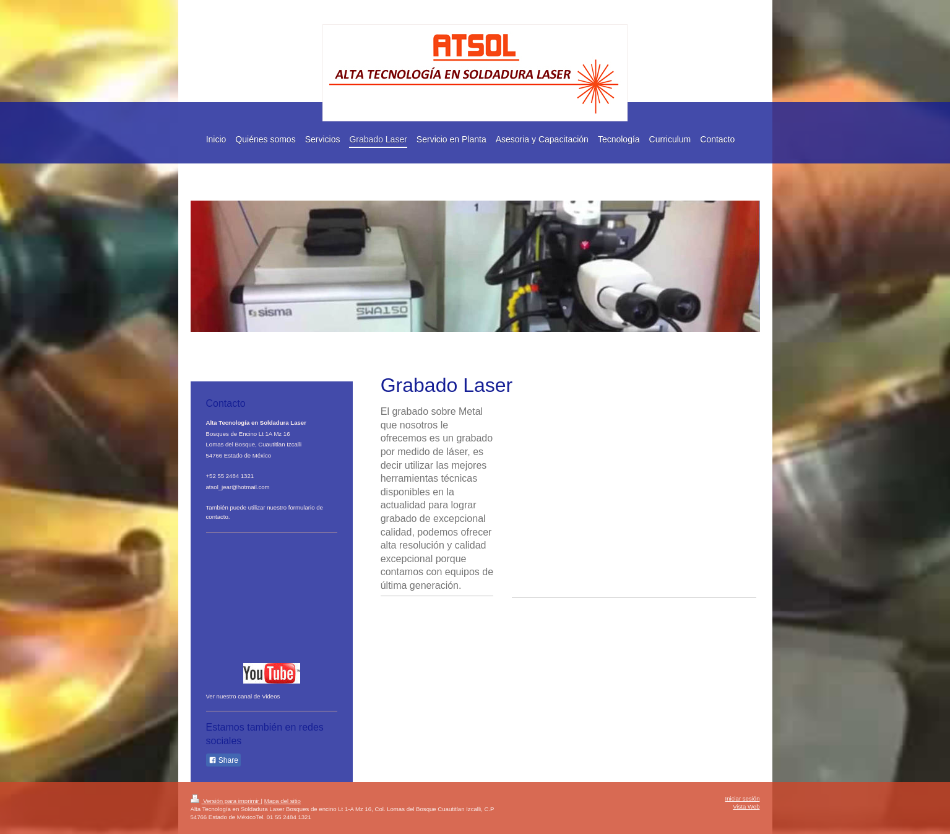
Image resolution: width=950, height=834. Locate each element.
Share (223, 760)
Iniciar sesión (742, 798)
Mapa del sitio (282, 800)
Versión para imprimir (226, 800)
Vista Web (746, 806)
